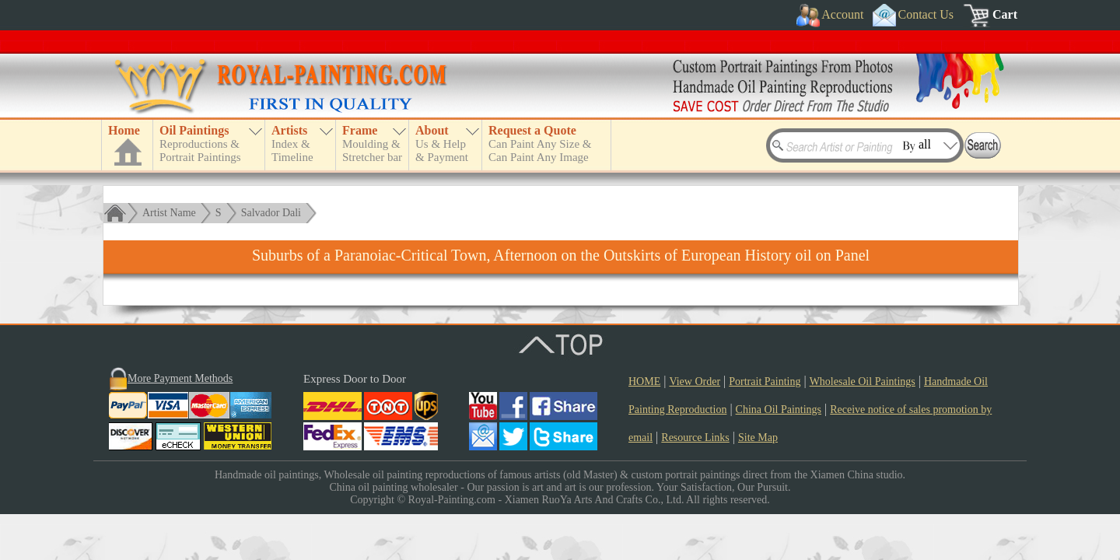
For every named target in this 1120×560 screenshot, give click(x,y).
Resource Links (695, 437)
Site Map (758, 437)
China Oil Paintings (778, 409)
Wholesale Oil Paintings (862, 381)
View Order (694, 381)
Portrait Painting (764, 381)
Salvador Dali (271, 213)
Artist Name (169, 213)
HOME (644, 381)
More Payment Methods (180, 378)
